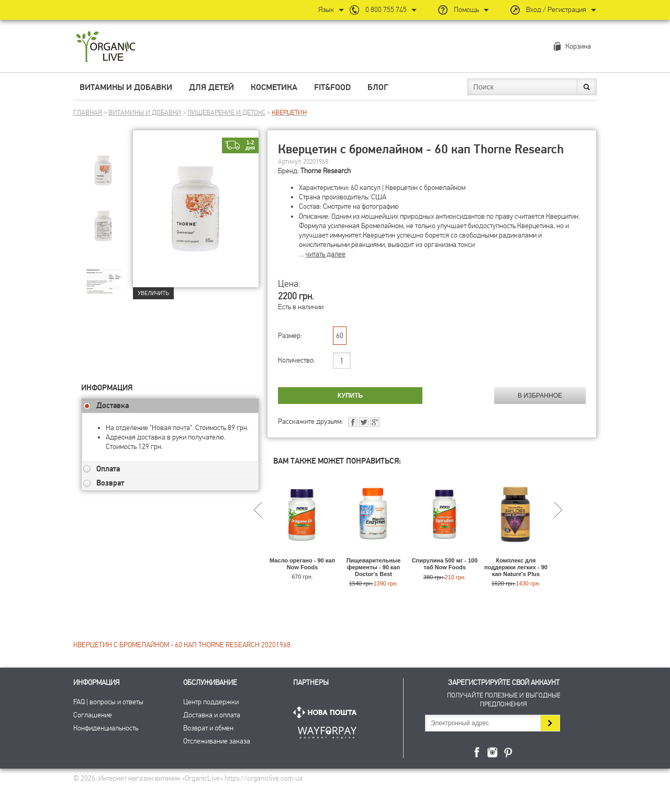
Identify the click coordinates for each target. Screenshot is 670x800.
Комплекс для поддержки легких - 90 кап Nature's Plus (516, 567)
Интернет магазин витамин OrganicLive (106, 47)
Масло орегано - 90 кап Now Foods (302, 563)
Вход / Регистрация (556, 9)
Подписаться (550, 723)
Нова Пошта (327, 712)
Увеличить (153, 293)
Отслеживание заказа (216, 741)
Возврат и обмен (208, 728)
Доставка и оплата (211, 715)
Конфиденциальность (105, 728)
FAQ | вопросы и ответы (108, 701)
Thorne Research (325, 170)
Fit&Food (332, 87)
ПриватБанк (327, 731)
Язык (326, 9)
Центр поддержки (211, 701)
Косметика (274, 87)
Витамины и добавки (126, 87)
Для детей (211, 87)
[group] (106, 168)
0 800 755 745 (386, 9)
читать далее (325, 254)
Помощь (466, 9)
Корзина (578, 46)
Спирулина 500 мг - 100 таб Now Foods (445, 563)
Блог (377, 87)
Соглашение (92, 715)
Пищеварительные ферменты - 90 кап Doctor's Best (374, 567)
